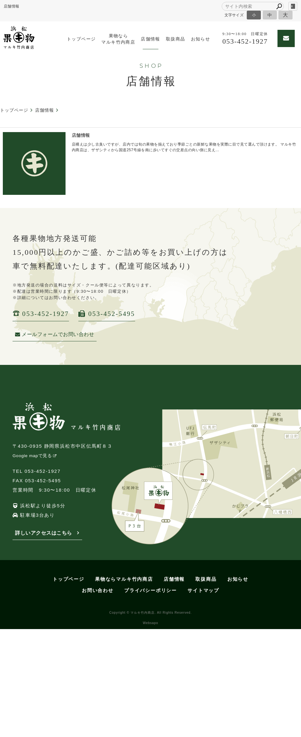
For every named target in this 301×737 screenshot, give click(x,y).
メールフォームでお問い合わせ (54, 334)
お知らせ (200, 39)
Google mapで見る (32, 455)
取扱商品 (175, 39)
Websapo (150, 623)
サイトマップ (203, 590)
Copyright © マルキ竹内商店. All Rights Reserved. (150, 612)
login (292, 6)
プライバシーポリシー (150, 590)
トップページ (81, 39)
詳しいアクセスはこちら (43, 533)
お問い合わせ (98, 590)
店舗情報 (150, 39)
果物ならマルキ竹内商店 (118, 39)
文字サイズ (234, 15)
